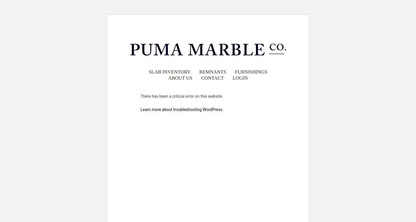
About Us (180, 77)
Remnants (212, 71)
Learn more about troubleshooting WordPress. (182, 109)
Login (240, 77)
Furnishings (251, 71)
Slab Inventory (170, 71)
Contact (212, 77)
